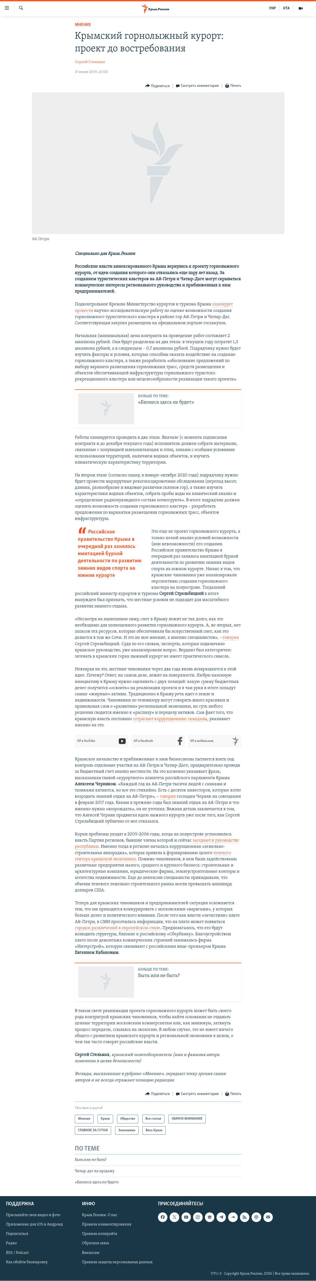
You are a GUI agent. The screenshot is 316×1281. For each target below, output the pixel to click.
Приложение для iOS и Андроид (34, 1225)
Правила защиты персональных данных (117, 1262)
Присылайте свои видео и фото (33, 1215)
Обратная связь (95, 1243)
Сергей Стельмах (90, 62)
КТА (286, 8)
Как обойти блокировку (27, 1262)
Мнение (83, 24)
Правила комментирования (106, 1225)
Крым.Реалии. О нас (99, 1215)
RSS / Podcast (17, 1253)
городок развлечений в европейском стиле (117, 928)
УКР (272, 8)
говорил (231, 637)
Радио (11, 1243)
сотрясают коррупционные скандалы (170, 719)
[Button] (157, 86)
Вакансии (90, 1253)
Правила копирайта (99, 1234)
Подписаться (17, 1234)
